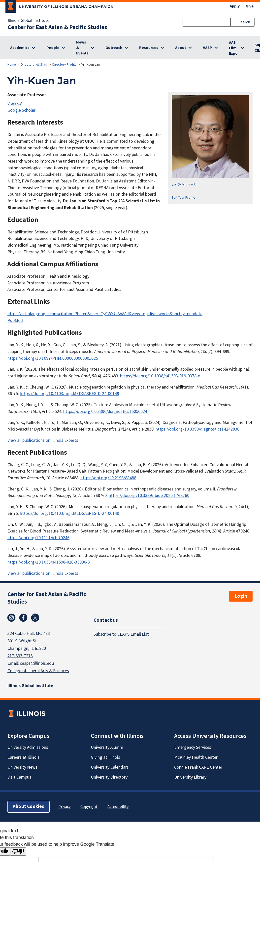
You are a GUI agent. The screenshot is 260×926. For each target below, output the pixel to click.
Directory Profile (64, 64)
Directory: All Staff (34, 64)
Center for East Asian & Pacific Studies (57, 27)
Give (250, 6)
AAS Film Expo (233, 48)
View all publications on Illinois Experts (42, 440)
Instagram (11, 617)
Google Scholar (21, 110)
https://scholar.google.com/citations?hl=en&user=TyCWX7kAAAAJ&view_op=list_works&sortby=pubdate (104, 314)
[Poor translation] (18, 851)
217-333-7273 (20, 656)
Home (11, 64)
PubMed (15, 320)
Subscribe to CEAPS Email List (121, 634)
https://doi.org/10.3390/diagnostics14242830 (197, 429)
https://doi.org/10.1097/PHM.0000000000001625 (52, 358)
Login (240, 596)
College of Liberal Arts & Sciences (38, 671)
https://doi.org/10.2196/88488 (108, 478)
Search (244, 22)
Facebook (23, 617)
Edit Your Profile (183, 197)
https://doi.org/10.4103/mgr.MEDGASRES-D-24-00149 (69, 394)
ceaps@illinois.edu (37, 663)
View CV (14, 103)
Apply (235, 6)
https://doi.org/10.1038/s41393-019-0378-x (160, 376)
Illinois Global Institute (28, 21)
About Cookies (28, 806)
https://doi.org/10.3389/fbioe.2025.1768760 (149, 495)
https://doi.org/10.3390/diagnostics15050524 (105, 411)
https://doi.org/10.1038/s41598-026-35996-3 (48, 562)
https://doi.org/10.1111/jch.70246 (38, 538)
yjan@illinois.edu (184, 184)
